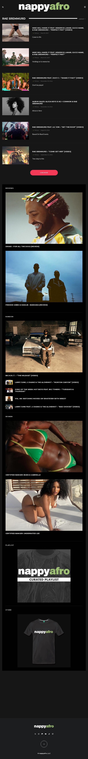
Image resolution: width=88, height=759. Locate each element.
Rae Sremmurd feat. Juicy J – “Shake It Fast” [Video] (57, 78)
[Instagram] (38, 734)
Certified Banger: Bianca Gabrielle (23, 475)
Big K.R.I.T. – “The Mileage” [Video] (22, 376)
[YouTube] (45, 734)
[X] (35, 734)
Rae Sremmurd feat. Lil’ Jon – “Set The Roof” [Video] (58, 127)
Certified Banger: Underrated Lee (23, 535)
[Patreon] (42, 734)
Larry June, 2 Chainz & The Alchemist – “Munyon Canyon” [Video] (47, 383)
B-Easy (37, 33)
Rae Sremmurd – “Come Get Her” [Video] (51, 152)
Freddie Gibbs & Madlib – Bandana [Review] (27, 306)
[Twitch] (53, 734)
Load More (44, 172)
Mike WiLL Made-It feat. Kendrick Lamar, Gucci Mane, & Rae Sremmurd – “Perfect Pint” (58, 53)
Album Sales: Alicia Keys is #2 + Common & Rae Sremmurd (54, 103)
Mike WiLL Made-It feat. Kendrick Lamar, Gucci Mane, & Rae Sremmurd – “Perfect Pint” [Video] (58, 29)
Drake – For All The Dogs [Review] (22, 247)
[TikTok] (49, 734)
